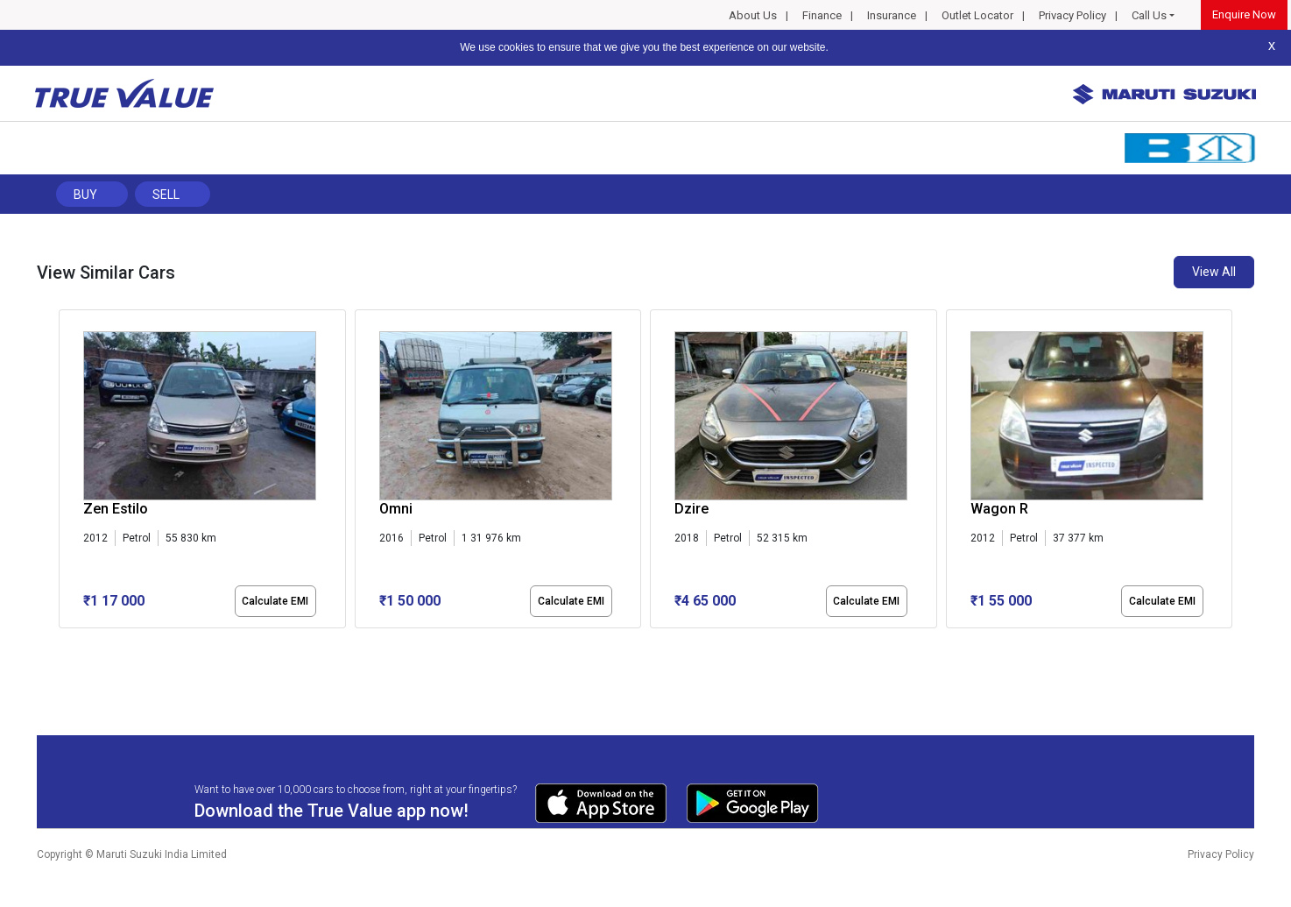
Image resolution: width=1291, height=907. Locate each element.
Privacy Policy (1072, 15)
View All (1214, 272)
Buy (85, 195)
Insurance (891, 15)
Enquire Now (1244, 14)
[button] (64, 643)
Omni (396, 508)
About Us (753, 15)
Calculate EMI (275, 601)
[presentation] (68, 472)
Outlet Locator (977, 15)
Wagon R (999, 508)
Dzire (691, 508)
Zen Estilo (115, 508)
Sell (166, 195)
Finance (822, 15)
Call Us (1149, 15)
